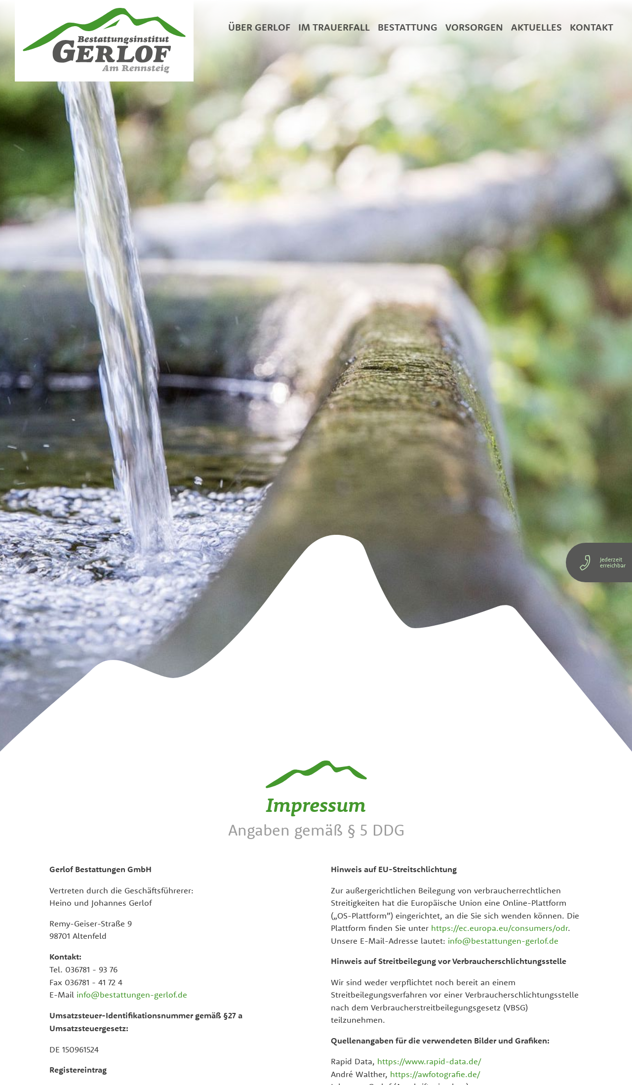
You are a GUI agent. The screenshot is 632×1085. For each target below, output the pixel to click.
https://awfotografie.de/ (435, 1074)
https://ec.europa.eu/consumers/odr (499, 928)
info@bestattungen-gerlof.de (132, 994)
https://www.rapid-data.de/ (429, 1061)
